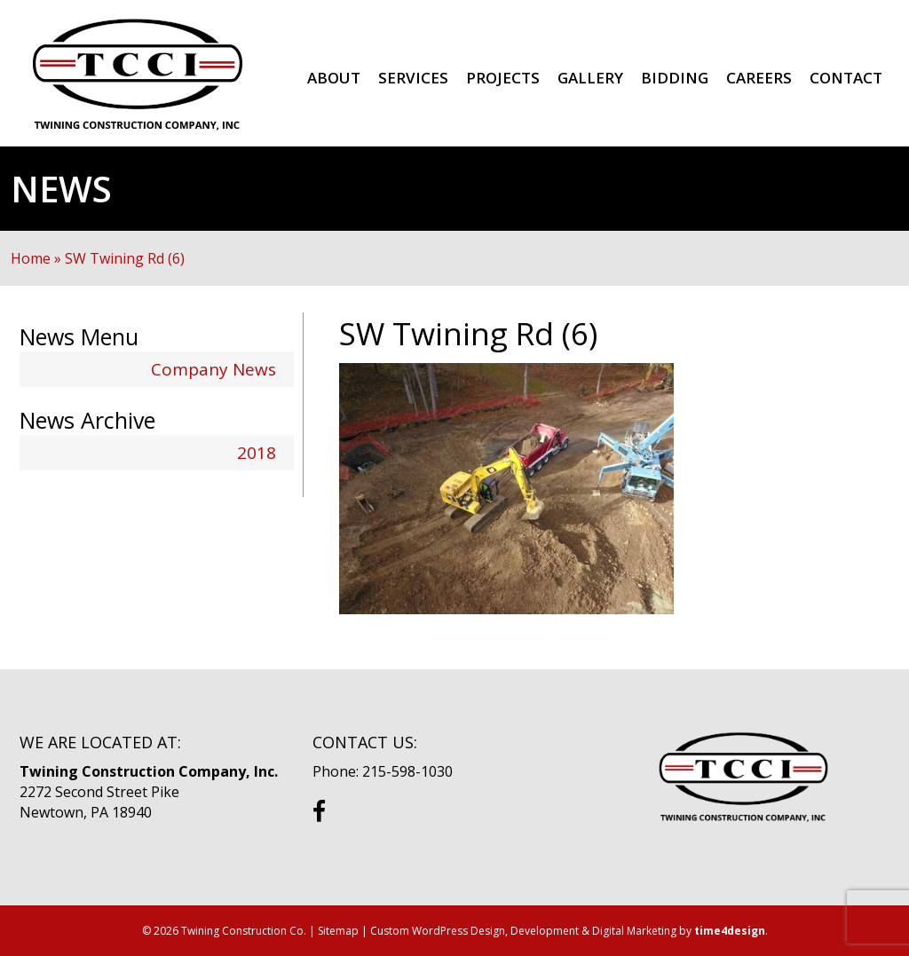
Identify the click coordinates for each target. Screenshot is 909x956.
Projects (503, 77)
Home (31, 258)
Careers (759, 77)
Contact (846, 77)
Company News (213, 369)
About (333, 77)
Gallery (590, 77)
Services (413, 77)
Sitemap (338, 930)
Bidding (674, 77)
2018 (256, 452)
